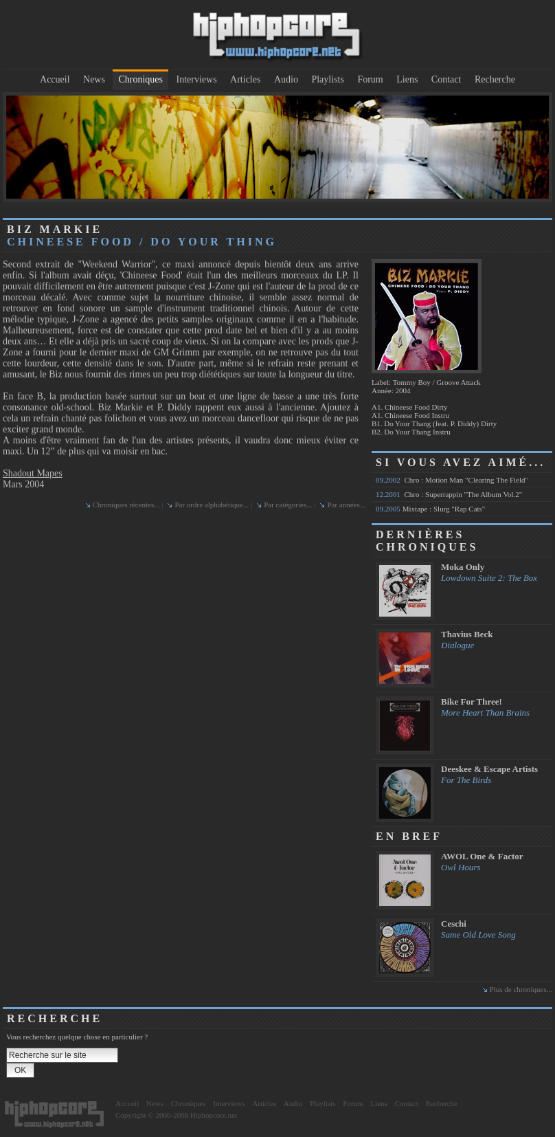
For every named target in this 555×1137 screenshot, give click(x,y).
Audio (286, 79)
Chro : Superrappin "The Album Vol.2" (449, 494)
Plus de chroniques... (521, 989)
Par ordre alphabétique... (211, 504)
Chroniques (140, 79)
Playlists (327, 79)
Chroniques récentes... (126, 504)
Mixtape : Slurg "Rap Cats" (430, 509)
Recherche (495, 79)
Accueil (55, 79)
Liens (407, 79)
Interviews (197, 79)
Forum (370, 79)
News (94, 79)
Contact (446, 79)
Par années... (346, 504)
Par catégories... (288, 504)
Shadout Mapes (33, 473)
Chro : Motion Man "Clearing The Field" (452, 480)
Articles (245, 79)
